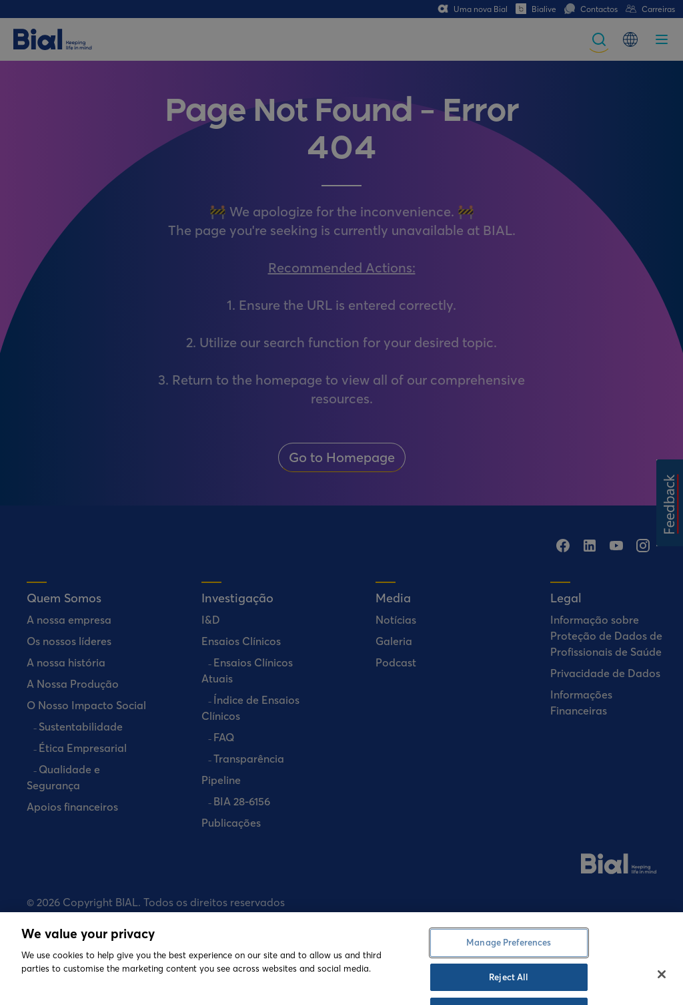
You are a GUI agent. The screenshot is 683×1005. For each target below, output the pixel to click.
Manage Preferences (508, 959)
